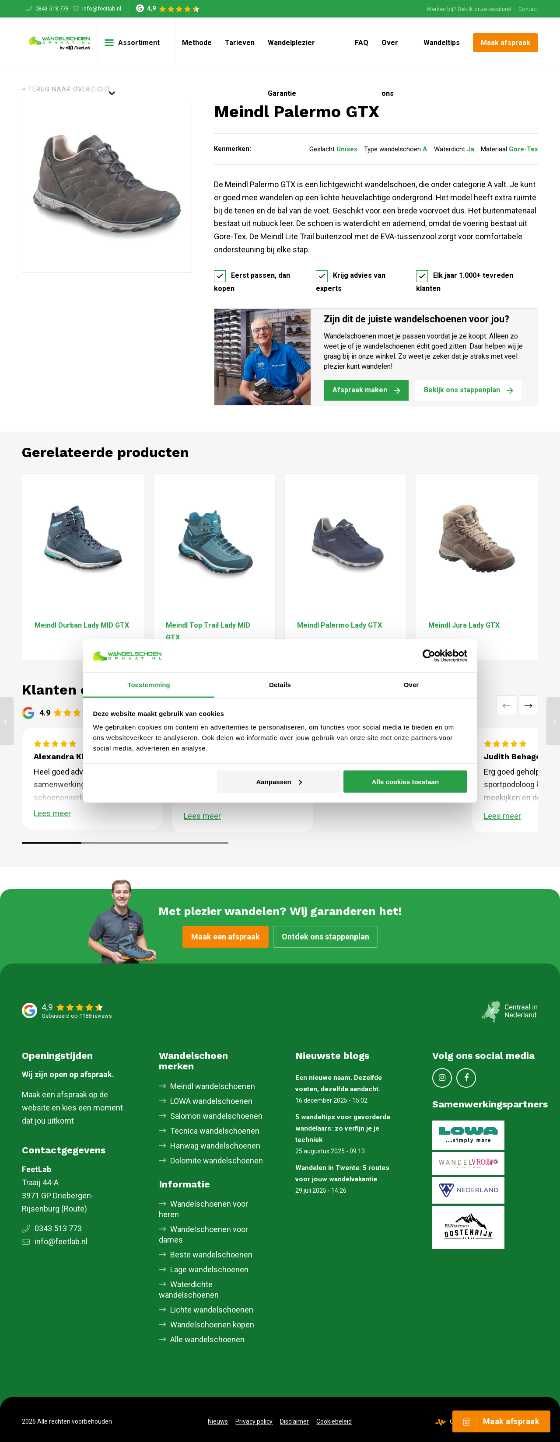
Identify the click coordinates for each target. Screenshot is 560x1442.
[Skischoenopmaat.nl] (60, 42)
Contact (528, 9)
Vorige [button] (506, 705)
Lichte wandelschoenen (211, 1309)
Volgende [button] (528, 705)
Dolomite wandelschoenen (216, 1160)
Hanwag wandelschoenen (215, 1145)
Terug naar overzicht (69, 89)
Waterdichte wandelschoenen (189, 1289)
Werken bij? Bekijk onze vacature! (469, 9)
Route (74, 1208)
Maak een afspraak (225, 936)
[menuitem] (469, 8)
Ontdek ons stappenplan (325, 936)
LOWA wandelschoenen (211, 1101)
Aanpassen (279, 781)
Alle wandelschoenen (207, 1339)
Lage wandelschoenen (209, 1269)
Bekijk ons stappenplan (462, 390)
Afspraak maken (359, 390)
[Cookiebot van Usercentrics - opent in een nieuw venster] (429, 655)
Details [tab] (280, 684)
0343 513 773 (52, 8)
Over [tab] (411, 684)
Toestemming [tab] (148, 684)
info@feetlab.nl (101, 8)
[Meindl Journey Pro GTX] (553, 721)
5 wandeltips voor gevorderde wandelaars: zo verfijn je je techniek (342, 1128)
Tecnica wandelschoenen (214, 1130)
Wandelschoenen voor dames (203, 1234)
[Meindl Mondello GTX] (7, 721)
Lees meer (52, 813)
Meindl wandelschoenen (212, 1086)
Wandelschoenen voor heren (203, 1209)
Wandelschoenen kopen (212, 1324)
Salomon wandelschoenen (216, 1116)
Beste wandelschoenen (211, 1254)
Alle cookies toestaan (405, 781)
